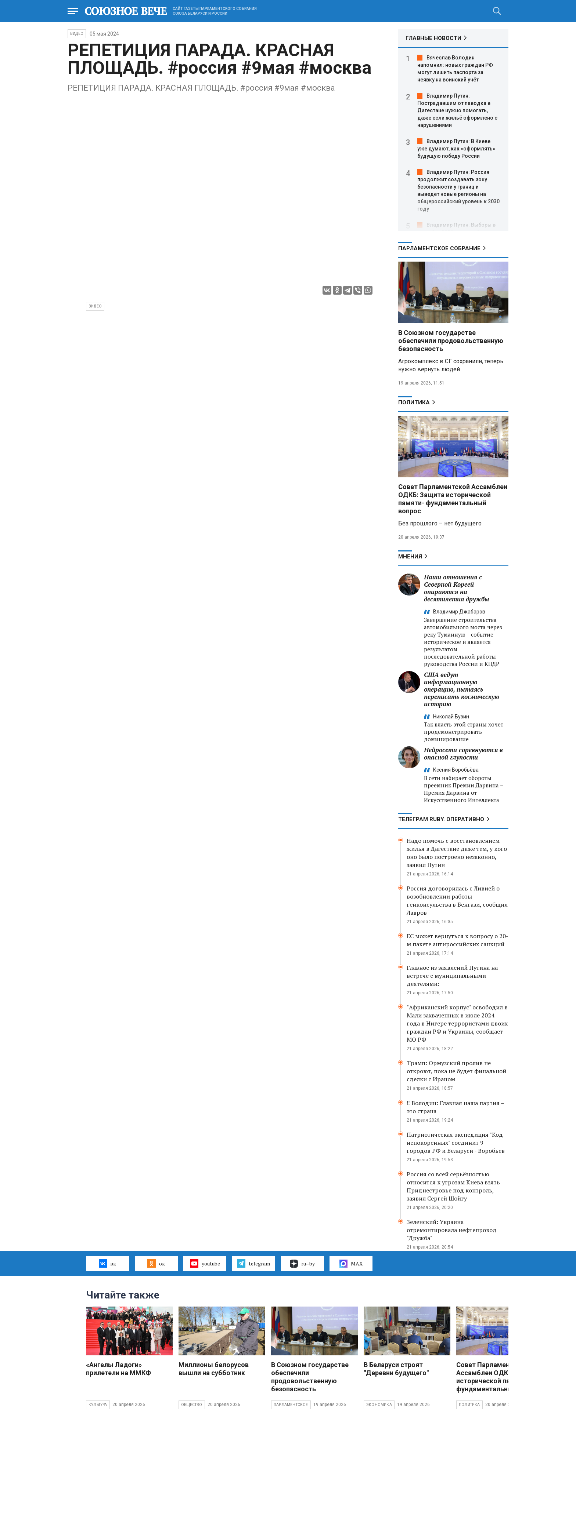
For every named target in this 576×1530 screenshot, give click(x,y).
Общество (191, 1405)
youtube (205, 1263)
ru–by (302, 1264)
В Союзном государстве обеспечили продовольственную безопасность (450, 341)
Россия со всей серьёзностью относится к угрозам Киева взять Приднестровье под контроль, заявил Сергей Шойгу (453, 1186)
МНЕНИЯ (410, 556)
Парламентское (291, 1405)
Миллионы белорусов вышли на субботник (214, 1369)
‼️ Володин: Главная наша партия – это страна (455, 1107)
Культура (98, 1405)
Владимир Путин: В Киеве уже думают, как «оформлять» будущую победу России (456, 148)
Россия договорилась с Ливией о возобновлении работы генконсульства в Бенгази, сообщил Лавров (457, 900)
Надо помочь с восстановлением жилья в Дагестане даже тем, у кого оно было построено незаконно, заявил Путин (457, 853)
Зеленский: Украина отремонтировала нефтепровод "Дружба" (452, 1230)
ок (156, 1263)
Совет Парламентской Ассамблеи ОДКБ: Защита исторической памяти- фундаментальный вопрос (452, 499)
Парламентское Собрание (439, 248)
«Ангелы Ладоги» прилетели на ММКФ (118, 1369)
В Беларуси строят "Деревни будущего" (396, 1369)
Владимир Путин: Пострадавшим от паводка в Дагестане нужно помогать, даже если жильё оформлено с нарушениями (457, 110)
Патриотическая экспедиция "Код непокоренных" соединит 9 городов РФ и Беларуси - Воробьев (456, 1142)
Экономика (379, 1405)
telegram (253, 1263)
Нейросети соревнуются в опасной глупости (463, 753)
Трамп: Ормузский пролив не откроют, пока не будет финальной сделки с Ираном (456, 1071)
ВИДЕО (76, 34)
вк (107, 1263)
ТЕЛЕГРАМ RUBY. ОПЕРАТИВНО (441, 819)
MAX (351, 1264)
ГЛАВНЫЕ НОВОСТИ (433, 38)
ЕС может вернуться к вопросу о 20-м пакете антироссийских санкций (457, 940)
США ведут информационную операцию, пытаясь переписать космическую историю (461, 689)
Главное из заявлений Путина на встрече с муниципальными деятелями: (452, 975)
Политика (414, 402)
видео (95, 306)
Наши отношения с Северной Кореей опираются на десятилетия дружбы (456, 588)
